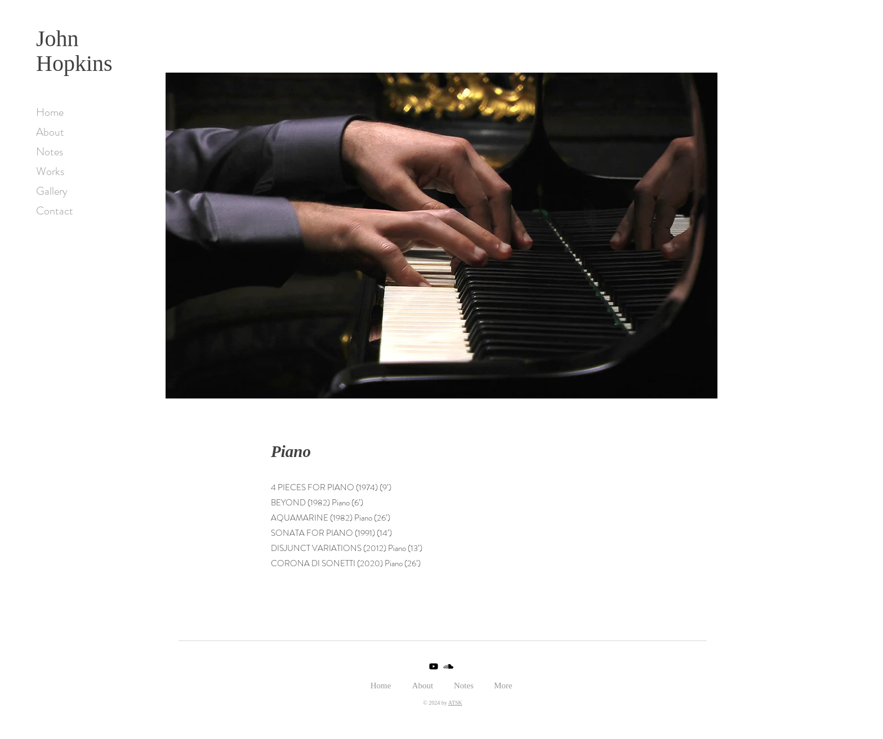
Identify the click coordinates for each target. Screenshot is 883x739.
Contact (54, 211)
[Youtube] (434, 666)
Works (50, 171)
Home (50, 112)
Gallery (52, 191)
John (57, 38)
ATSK (455, 703)
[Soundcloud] (448, 666)
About (50, 132)
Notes (49, 152)
